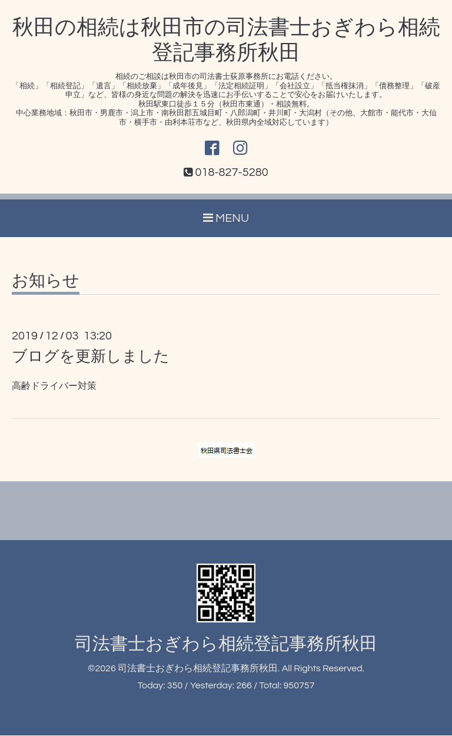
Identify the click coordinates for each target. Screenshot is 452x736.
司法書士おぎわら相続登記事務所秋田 (226, 644)
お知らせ (45, 282)
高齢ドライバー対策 (54, 386)
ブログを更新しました (91, 357)
